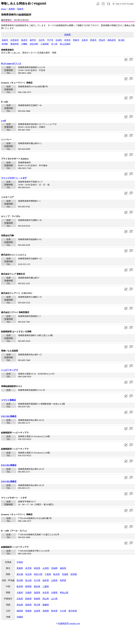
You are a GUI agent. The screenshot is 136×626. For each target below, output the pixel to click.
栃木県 (56, 574)
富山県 (28, 580)
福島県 (63, 568)
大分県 (63, 611)
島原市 (24, 40)
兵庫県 (54, 592)
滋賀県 (37, 592)
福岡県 (20, 611)
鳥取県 (28, 599)
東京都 (20, 574)
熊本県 (54, 611)
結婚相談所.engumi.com (69, 623)
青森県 (20, 568)
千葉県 (48, 574)
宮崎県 (45, 611)
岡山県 (45, 599)
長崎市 (20, 9)
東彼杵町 (14, 44)
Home (3, 9)
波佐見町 (34, 44)
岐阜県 (20, 586)
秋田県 (37, 568)
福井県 (45, 580)
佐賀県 (37, 611)
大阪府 (20, 592)
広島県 (20, 599)
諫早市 (33, 40)
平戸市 (50, 40)
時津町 (5, 44)
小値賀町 (45, 44)
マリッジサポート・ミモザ (14, 178)
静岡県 (28, 586)
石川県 (37, 580)
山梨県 (54, 580)
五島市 (85, 40)
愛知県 (37, 586)
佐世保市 (14, 40)
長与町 (121, 40)
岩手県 (28, 568)
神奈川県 (38, 574)
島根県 (37, 599)
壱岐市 (76, 40)
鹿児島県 (72, 611)
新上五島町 (65, 44)
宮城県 (54, 568)
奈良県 (45, 592)
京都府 (28, 592)
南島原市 (111, 40)
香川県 (37, 605)
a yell (3, 120)
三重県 (45, 586)
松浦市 (59, 40)
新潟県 (20, 580)
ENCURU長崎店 (8, 416)
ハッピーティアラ (9, 370)
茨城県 (65, 574)
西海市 (93, 40)
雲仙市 (102, 40)
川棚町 (24, 44)
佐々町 (54, 44)
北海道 (20, 562)
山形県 (45, 568)
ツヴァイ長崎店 (8, 400)
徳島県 (28, 605)
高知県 (20, 605)
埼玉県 (28, 574)
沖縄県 (20, 617)
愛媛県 (45, 605)
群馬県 (74, 574)
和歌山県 (64, 592)
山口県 (54, 599)
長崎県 (11, 9)
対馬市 (67, 40)
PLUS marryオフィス (11, 63)
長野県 (63, 580)
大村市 (41, 40)
